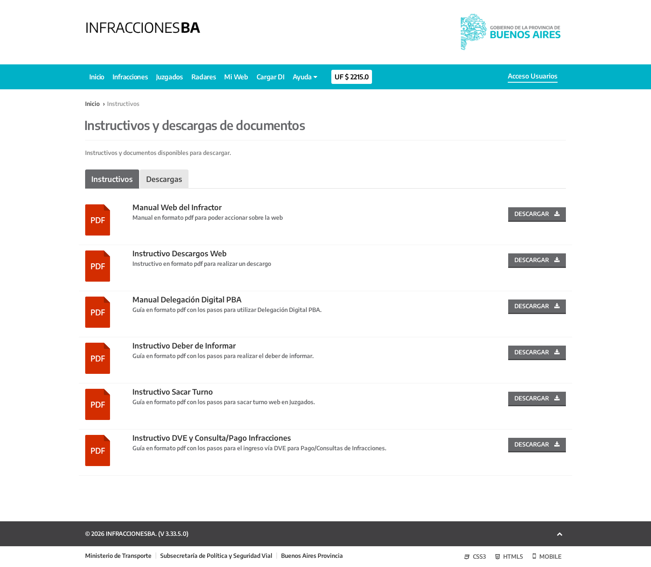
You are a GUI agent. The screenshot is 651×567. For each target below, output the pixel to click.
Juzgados (169, 77)
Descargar (537, 213)
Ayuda (305, 77)
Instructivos (112, 179)
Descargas (164, 179)
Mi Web (236, 77)
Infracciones (130, 77)
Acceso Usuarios (533, 76)
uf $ (352, 77)
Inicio (96, 77)
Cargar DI (270, 77)
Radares (203, 77)
